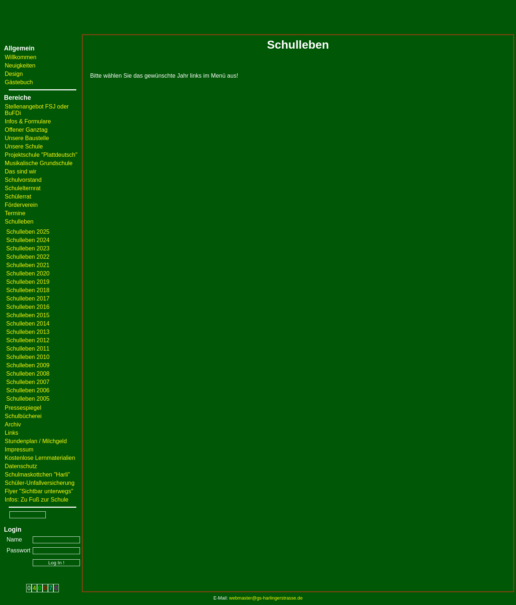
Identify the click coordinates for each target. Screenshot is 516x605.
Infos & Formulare (28, 121)
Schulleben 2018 (27, 290)
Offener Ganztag (26, 130)
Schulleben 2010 (27, 357)
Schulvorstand (23, 180)
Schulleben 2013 (27, 332)
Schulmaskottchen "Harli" (37, 474)
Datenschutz (21, 466)
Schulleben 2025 (27, 232)
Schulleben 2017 (27, 298)
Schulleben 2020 (27, 273)
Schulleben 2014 (27, 323)
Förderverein (21, 205)
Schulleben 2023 (27, 248)
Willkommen (20, 57)
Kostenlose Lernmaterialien (40, 458)
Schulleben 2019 (27, 282)
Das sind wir (20, 171)
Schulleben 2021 (27, 265)
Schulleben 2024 (27, 240)
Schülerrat (18, 196)
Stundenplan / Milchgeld (36, 441)
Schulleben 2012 (27, 340)
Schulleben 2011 (27, 349)
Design (14, 74)
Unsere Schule (24, 146)
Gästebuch (19, 82)
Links (11, 433)
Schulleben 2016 (27, 307)
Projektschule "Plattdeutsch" (41, 155)
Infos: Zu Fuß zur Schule (36, 499)
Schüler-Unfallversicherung (39, 483)
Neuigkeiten (20, 65)
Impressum (19, 449)
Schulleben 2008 (27, 374)
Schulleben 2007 (27, 382)
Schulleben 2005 (27, 399)
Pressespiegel (23, 408)
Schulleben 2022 (27, 257)
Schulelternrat (23, 188)
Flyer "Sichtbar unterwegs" (39, 491)
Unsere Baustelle (27, 138)
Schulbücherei (23, 416)
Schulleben (19, 221)
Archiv (13, 424)
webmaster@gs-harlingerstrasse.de (266, 598)
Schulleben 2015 (27, 315)
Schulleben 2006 (27, 390)
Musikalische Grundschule (39, 163)
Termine (15, 213)
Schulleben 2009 (27, 365)
